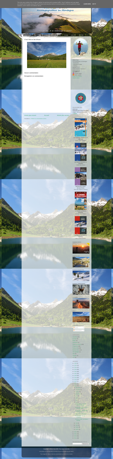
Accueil (46, 115)
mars (76, 425)
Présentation (28, 35)
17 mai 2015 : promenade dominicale (81, 411)
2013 (75, 433)
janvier (77, 429)
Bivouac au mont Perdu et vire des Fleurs (81, 408)
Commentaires (78, 330)
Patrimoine (75, 342)
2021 (75, 373)
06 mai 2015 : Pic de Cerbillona (80, 416)
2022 (75, 371)
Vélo (74, 353)
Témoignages (76, 351)
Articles (76, 327)
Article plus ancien (63, 115)
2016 (75, 383)
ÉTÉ (40, 35)
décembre (78, 387)
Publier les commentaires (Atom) (38, 118)
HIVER (46, 35)
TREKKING (53, 35)
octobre (77, 391)
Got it (94, 4)
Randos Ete (75, 348)
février (77, 427)
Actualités (75, 336)
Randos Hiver (76, 350)
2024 (75, 367)
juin (76, 400)
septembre (78, 393)
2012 (75, 435)
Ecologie (75, 338)
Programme (75, 346)
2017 (75, 381)
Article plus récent (30, 115)
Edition (74, 340)
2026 (75, 363)
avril (76, 423)
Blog (35, 35)
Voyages (75, 355)
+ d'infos (75, 113)
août (76, 395)
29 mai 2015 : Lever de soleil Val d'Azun (80, 404)
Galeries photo (76, 77)
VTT (60, 35)
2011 (75, 438)
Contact (66, 35)
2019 (75, 377)
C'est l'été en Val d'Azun (81, 413)
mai (76, 402)
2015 (75, 385)
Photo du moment (77, 344)
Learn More (87, 4)
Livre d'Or (73, 35)
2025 (75, 365)
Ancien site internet (77, 76)
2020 (75, 375)
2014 (75, 431)
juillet (76, 397)
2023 (75, 369)
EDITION (81, 35)
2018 (75, 379)
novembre (78, 389)
